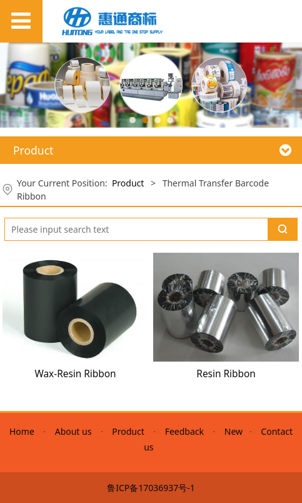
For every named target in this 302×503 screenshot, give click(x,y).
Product (128, 183)
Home (24, 431)
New (233, 431)
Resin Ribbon (225, 373)
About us (73, 431)
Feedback (184, 431)
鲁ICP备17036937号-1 (151, 488)
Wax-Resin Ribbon (75, 373)
